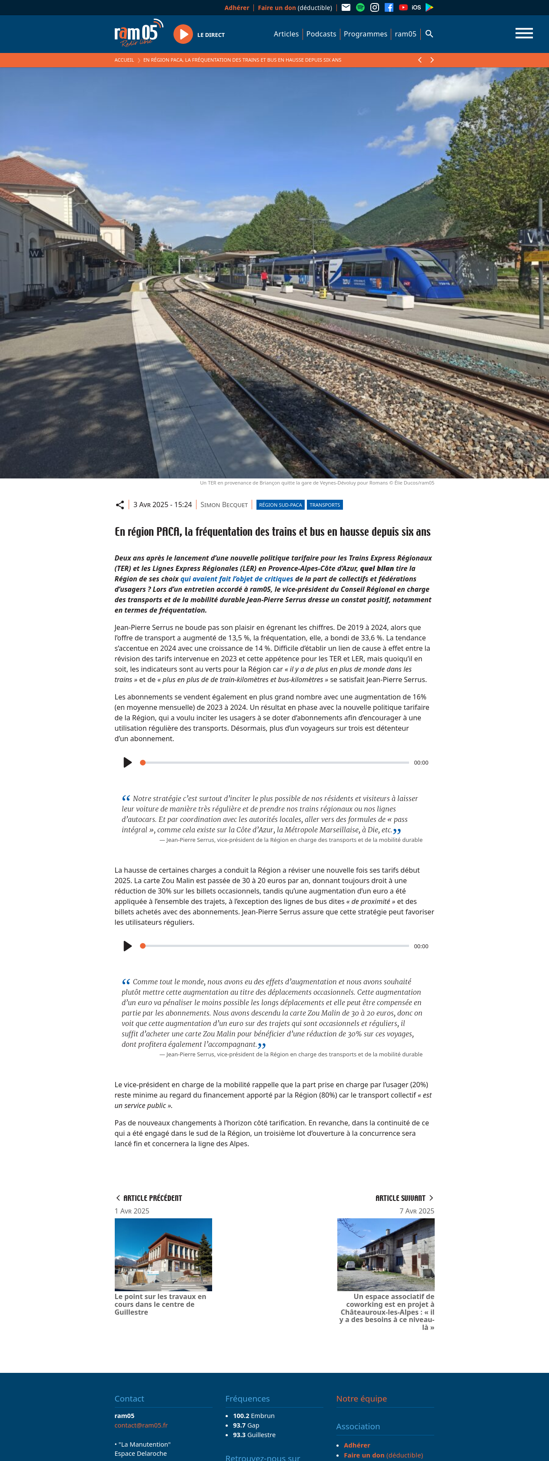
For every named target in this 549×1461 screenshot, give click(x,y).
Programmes (365, 34)
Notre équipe (361, 1398)
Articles (286, 34)
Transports (325, 504)
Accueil (124, 59)
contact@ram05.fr (141, 1425)
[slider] (274, 763)
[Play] (127, 762)
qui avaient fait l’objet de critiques (236, 579)
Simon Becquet (224, 504)
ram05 (405, 34)
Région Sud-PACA (280, 504)
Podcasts (321, 34)
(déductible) (295, 7)
